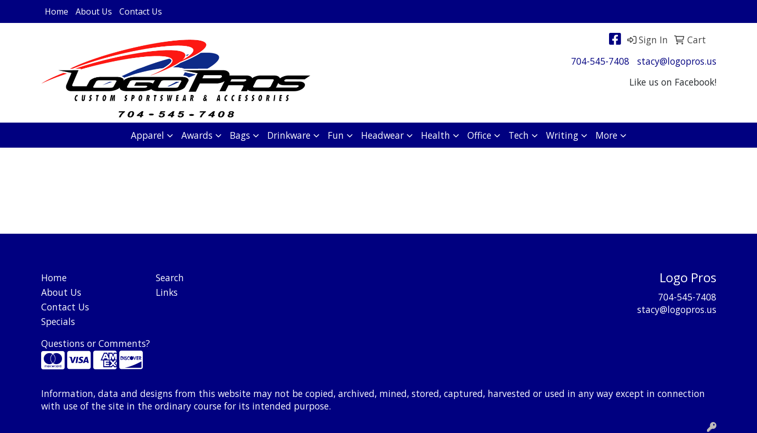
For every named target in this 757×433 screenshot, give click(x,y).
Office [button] (479, 135)
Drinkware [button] (289, 135)
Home (56, 11)
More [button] (606, 135)
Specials (58, 321)
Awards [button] (197, 135)
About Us (94, 11)
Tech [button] (518, 135)
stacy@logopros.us (676, 61)
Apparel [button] (147, 135)
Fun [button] (336, 135)
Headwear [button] (382, 135)
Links (167, 292)
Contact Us (140, 11)
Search (170, 277)
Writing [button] (562, 135)
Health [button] (435, 135)
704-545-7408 (600, 61)
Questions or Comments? (95, 343)
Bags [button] (240, 135)
